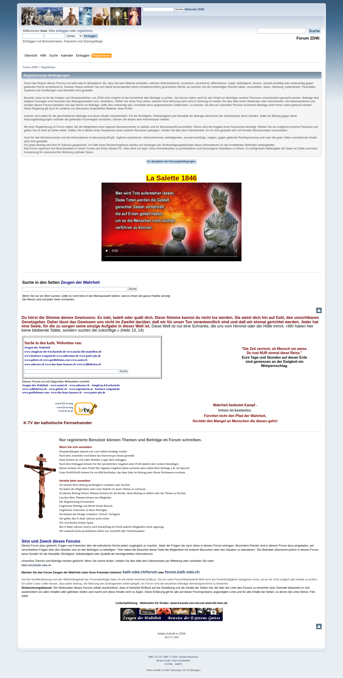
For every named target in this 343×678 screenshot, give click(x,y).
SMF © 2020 (170, 657)
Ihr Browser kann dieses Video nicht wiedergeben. (172, 222)
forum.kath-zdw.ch (182, 572)
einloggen (62, 31)
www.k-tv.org (65, 407)
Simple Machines (188, 657)
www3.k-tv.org (64, 403)
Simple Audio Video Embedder (173, 660)
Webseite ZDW (194, 9)
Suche (28, 282)
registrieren (84, 31)
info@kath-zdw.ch (39, 565)
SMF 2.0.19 (154, 657)
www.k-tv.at (65, 410)
